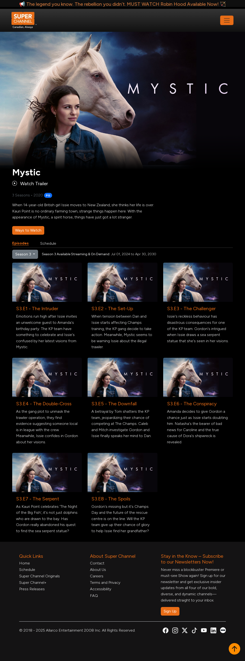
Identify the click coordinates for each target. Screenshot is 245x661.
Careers (96, 576)
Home (24, 563)
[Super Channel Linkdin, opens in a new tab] (213, 631)
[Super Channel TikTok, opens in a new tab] (194, 631)
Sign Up (170, 611)
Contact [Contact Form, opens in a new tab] (97, 563)
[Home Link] (27, 20)
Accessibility (100, 589)
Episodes (20, 243)
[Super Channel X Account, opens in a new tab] (185, 631)
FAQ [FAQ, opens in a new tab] (94, 595)
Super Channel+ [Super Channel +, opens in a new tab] (32, 582)
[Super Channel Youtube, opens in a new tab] (204, 631)
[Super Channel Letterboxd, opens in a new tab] (223, 630)
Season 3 (23, 254)
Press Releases (32, 589)
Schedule (48, 243)
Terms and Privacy (105, 582)
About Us (98, 569)
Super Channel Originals (39, 576)
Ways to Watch (28, 230)
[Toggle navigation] (227, 20)
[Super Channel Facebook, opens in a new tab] (165, 631)
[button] (234, 649)
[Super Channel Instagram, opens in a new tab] (175, 631)
